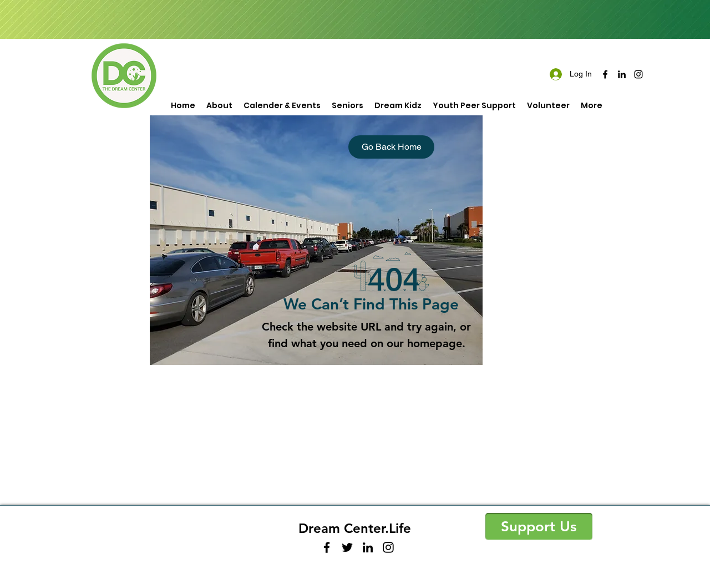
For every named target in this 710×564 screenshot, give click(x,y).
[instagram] (638, 74)
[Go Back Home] (391, 147)
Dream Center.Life (354, 528)
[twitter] (347, 547)
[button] (538, 526)
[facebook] (605, 74)
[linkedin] (621, 74)
